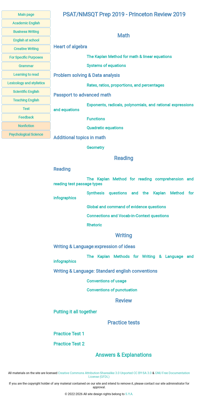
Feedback (26, 117)
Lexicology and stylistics (26, 83)
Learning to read (26, 74)
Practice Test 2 (68, 344)
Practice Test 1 (68, 334)
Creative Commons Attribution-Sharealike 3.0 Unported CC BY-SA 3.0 (105, 373)
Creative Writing (26, 49)
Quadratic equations (105, 127)
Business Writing (26, 32)
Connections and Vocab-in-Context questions (128, 215)
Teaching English (26, 100)
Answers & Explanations (123, 355)
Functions (96, 118)
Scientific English (26, 92)
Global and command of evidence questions (126, 206)
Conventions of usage (106, 281)
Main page (26, 14)
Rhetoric (94, 224)
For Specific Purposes (26, 57)
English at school (26, 40)
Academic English (26, 23)
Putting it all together (75, 312)
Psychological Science (26, 134)
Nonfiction (26, 126)
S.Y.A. (129, 394)
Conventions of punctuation (112, 289)
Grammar (26, 66)
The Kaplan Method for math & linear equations (129, 56)
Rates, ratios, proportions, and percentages (125, 85)
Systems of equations (106, 65)
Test (26, 109)
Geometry (95, 147)
